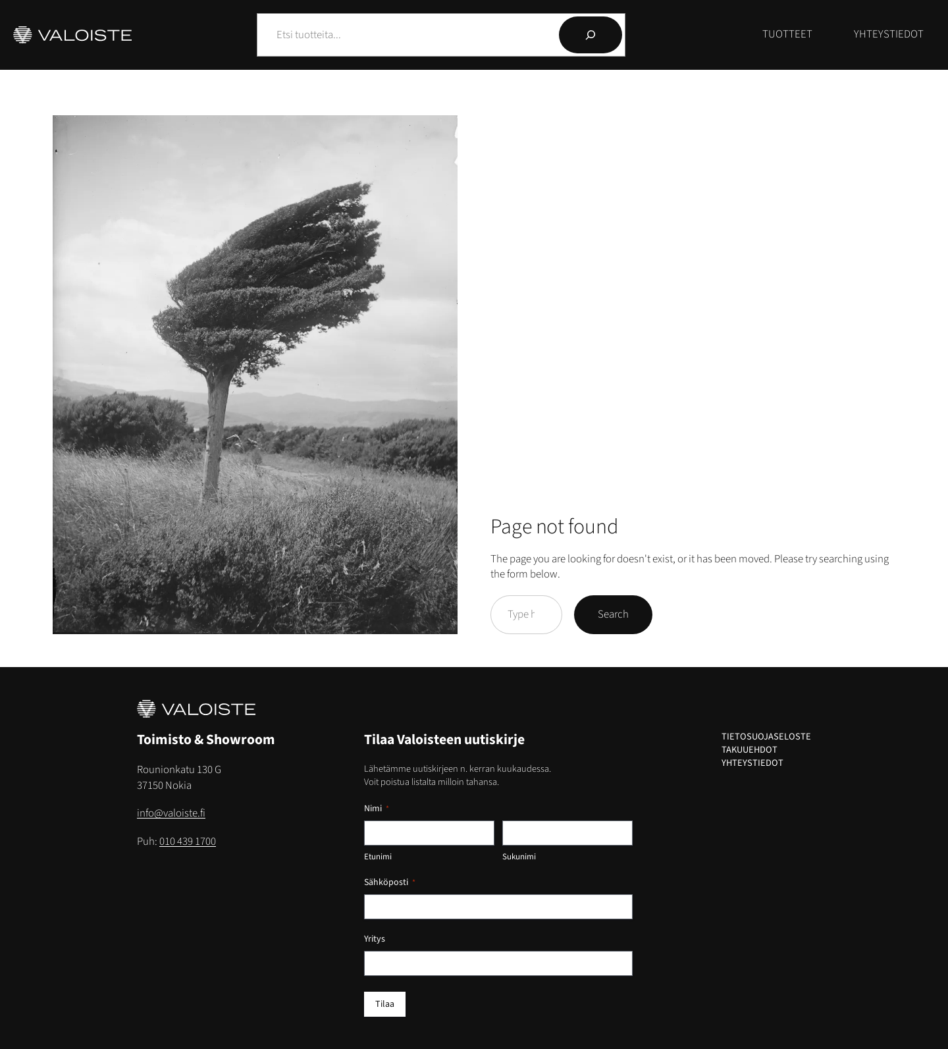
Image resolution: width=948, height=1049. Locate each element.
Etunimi (378, 857)
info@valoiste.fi (171, 813)
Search (613, 614)
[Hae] (590, 34)
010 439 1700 (187, 841)
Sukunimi (519, 857)
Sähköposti (389, 882)
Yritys (374, 939)
